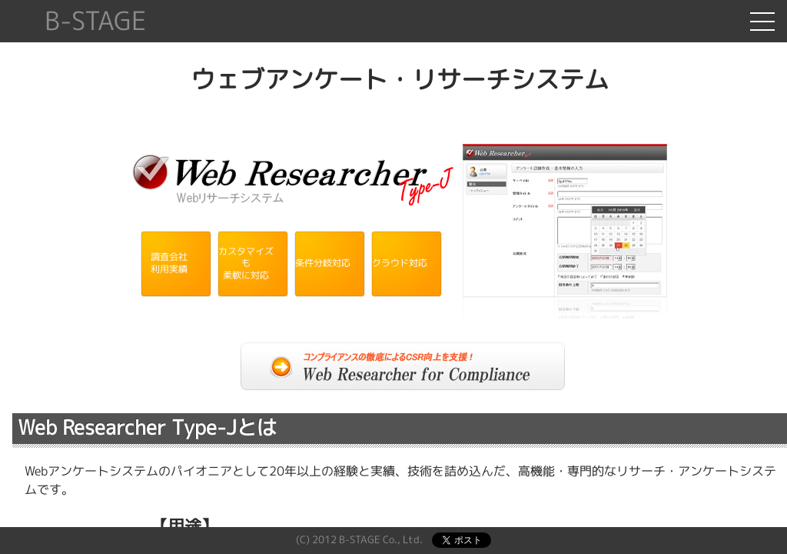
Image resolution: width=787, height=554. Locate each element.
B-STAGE (95, 21)
